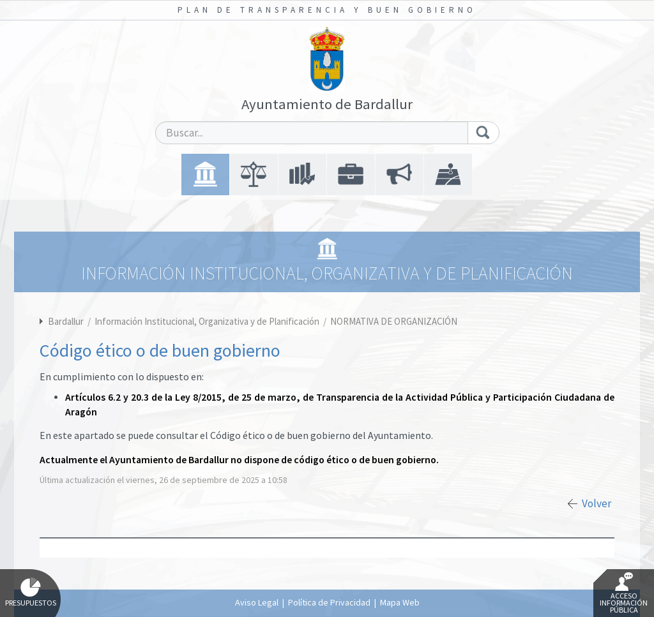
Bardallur (66, 321)
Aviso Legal (256, 602)
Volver (596, 503)
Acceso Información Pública (624, 593)
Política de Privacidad (329, 602)
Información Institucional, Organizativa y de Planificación (208, 321)
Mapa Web (400, 602)
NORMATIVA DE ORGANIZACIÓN (393, 321)
